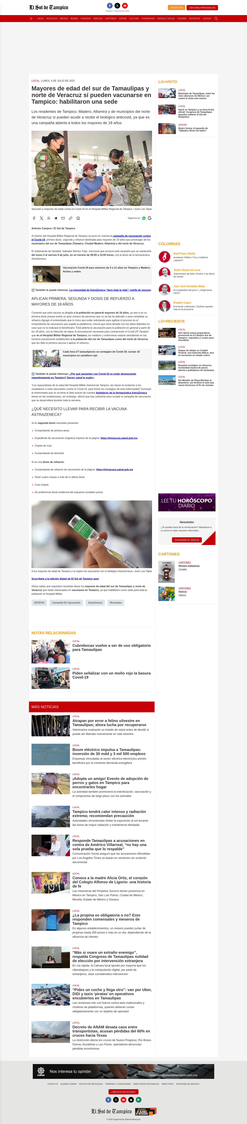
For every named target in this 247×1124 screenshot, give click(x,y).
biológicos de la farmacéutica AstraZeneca (121, 392)
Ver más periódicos (202, 7)
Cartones (110, 18)
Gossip (123, 18)
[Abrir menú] (31, 18)
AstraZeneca (95, 602)
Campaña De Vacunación (66, 602)
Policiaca (51, 18)
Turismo (182, 18)
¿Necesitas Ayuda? (123, 1091)
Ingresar (176, 7)
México (64, 18)
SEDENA (39, 602)
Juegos (207, 18)
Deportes (194, 18)
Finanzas (86, 18)
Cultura (134, 18)
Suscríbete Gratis (187, 540)
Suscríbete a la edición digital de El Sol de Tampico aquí (65, 578)
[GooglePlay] (138, 1100)
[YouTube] (125, 5)
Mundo (74, 18)
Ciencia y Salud (166, 18)
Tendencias (148, 18)
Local (40, 18)
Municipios (116, 602)
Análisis (98, 18)
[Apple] (131, 1100)
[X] (117, 5)
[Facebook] (110, 5)
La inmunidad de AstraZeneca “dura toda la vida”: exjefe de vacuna (109, 290)
